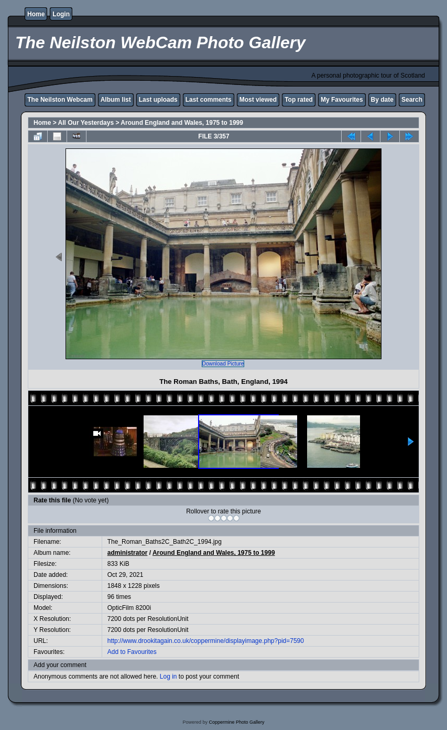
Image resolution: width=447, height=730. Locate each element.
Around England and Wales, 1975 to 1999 (182, 122)
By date (382, 99)
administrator (127, 552)
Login (61, 14)
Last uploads (158, 99)
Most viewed (258, 99)
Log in (168, 676)
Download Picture (223, 364)
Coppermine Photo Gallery (236, 722)
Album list (116, 99)
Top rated (299, 99)
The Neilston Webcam (59, 99)
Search (411, 99)
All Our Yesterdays (86, 122)
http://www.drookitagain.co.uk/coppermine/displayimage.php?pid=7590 (205, 641)
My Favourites (342, 99)
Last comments (209, 99)
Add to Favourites (132, 652)
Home (36, 14)
